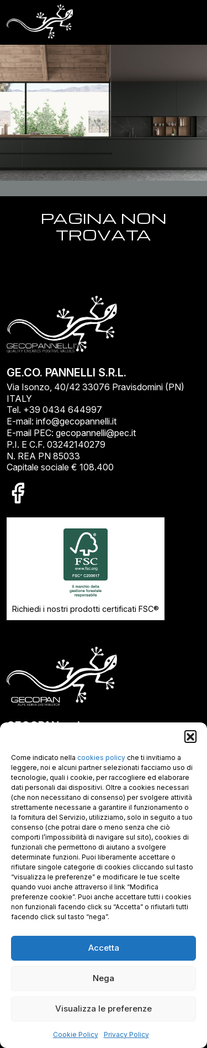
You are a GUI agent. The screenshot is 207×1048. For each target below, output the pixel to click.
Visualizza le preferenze (103, 1008)
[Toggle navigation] (185, 22)
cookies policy (101, 757)
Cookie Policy (75, 1034)
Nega (103, 978)
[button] (190, 736)
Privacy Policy (126, 1034)
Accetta (103, 947)
